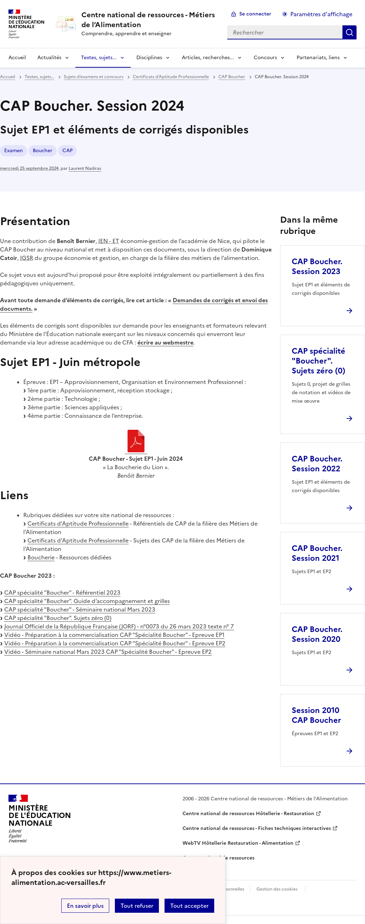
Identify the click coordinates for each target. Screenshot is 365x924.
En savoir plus (85, 905)
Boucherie (41, 557)
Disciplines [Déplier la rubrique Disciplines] (149, 57)
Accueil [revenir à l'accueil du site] (17, 57)
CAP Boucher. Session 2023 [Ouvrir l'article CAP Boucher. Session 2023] (317, 266)
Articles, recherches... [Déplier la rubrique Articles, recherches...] (208, 57)
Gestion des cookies (276, 889)
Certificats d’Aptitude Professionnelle (78, 523)
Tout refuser (136, 905)
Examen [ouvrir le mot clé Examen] (13, 150)
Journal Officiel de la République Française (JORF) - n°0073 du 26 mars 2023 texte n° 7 (119, 626)
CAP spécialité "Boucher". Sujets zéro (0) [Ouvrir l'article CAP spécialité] (318, 361)
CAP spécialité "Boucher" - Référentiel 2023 (62, 592)
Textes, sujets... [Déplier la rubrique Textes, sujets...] (99, 57)
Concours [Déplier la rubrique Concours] (265, 57)
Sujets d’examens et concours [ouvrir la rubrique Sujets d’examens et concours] (93, 77)
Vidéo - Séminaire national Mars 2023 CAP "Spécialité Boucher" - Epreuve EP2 (108, 651)
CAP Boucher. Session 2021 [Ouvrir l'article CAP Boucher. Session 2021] (317, 553)
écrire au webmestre (165, 342)
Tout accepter (189, 905)
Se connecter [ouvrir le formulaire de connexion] (255, 14)
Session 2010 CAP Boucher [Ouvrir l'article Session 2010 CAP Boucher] (316, 715)
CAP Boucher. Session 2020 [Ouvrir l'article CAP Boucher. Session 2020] (317, 634)
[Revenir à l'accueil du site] (39, 819)
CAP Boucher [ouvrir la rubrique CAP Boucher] (231, 77)
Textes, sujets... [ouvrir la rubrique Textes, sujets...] (39, 77)
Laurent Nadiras (85, 168)
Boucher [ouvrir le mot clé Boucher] (42, 150)
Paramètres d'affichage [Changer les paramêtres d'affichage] (321, 14)
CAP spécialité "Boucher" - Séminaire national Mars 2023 (79, 609)
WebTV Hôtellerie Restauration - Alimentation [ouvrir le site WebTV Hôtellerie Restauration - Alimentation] (237, 843)
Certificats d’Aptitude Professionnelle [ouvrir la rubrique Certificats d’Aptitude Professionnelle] (171, 77)
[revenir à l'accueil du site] (148, 20)
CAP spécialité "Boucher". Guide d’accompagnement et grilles (87, 601)
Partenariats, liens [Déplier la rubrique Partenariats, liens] (318, 57)
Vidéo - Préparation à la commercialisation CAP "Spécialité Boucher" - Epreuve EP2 (114, 643)
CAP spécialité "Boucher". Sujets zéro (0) (57, 618)
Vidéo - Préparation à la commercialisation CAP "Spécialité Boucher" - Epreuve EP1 (114, 635)
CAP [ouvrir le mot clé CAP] (67, 150)
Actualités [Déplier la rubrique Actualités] (49, 57)
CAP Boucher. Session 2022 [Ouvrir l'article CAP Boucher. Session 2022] (317, 464)
